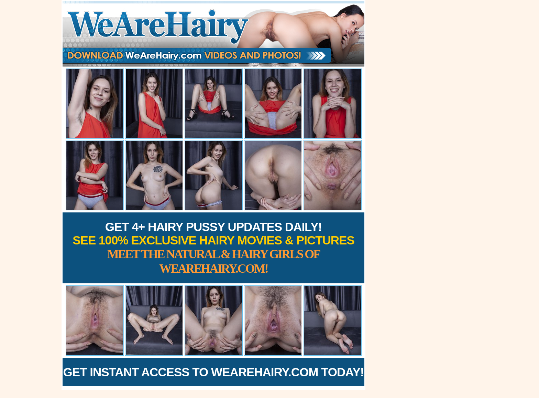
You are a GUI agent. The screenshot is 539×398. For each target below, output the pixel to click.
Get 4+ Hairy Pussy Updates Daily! (213, 247)
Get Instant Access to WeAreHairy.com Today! (213, 372)
